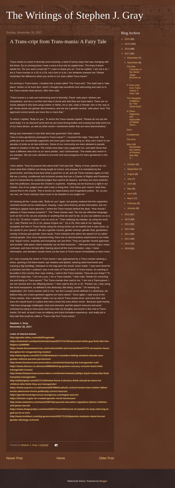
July (129, 179)
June (130, 183)
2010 (127, 243)
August (131, 174)
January (131, 208)
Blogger (103, 481)
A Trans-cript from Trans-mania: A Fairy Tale (134, 89)
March (130, 198)
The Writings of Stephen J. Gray (74, 15)
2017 (127, 53)
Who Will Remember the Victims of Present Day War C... (134, 151)
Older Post (106, 458)
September (133, 169)
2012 (127, 234)
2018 (127, 48)
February (132, 203)
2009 (127, 248)
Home (61, 458)
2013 (127, 229)
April (129, 193)
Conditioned (133, 134)
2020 (127, 39)
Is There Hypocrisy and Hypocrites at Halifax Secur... (133, 118)
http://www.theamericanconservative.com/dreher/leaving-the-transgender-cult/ (54, 362)
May (129, 188)
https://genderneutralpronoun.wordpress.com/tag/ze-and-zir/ (44, 394)
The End (131, 139)
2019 (127, 44)
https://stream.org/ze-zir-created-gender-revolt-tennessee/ (42, 398)
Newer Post (14, 458)
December (132, 57)
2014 (127, 224)
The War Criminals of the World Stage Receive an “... (134, 73)
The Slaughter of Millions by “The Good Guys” (134, 102)
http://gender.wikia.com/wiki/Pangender (32, 337)
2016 (127, 214)
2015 (127, 219)
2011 (127, 238)
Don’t (129, 129)
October (131, 164)
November (132, 62)
